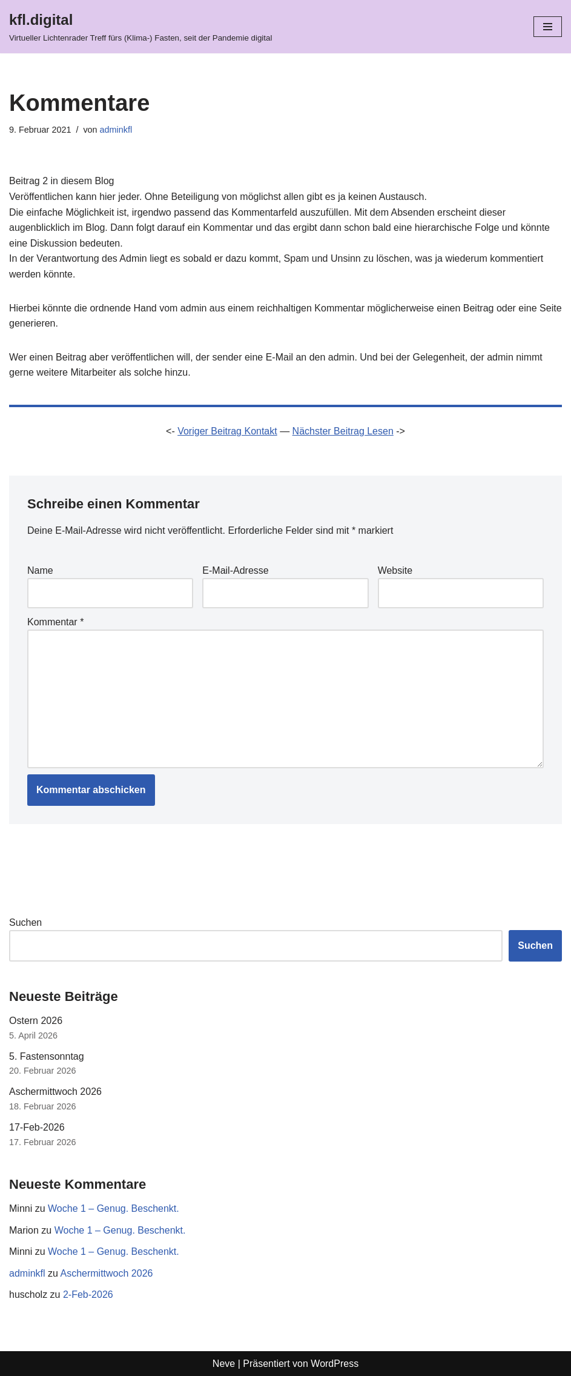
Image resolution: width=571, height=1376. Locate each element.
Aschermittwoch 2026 (55, 1091)
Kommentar (55, 622)
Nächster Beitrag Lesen (343, 431)
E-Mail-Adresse (235, 570)
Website (395, 570)
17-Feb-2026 (37, 1127)
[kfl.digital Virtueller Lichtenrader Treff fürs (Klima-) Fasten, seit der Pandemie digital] (140, 26)
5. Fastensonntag (46, 1056)
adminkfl (116, 130)
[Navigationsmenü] (547, 26)
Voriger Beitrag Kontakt (227, 431)
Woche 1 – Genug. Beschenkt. (113, 1208)
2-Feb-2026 (88, 1294)
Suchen (25, 922)
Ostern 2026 (35, 1020)
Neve (224, 1363)
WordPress (334, 1363)
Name (40, 570)
